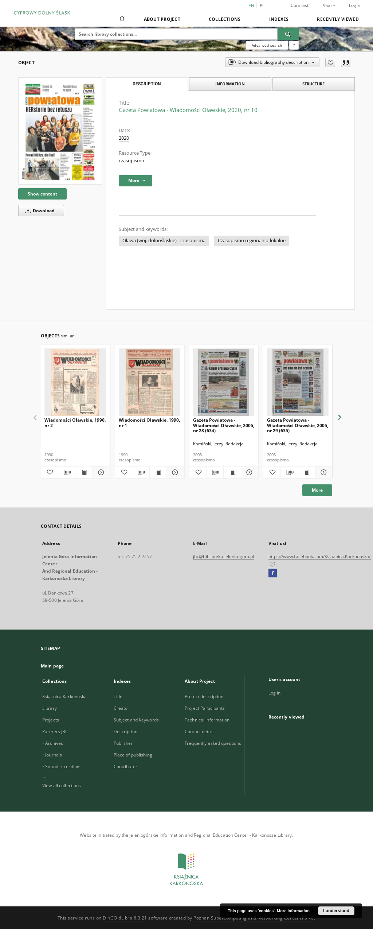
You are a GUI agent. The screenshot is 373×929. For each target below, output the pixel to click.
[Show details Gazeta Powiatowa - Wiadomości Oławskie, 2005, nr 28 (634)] (248, 472)
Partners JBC (55, 731)
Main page (52, 666)
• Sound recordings (62, 766)
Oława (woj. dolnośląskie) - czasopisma (163, 240)
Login (354, 5)
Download (39, 210)
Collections (225, 19)
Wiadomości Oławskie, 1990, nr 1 (149, 422)
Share (329, 6)
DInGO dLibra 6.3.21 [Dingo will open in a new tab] (125, 918)
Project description (204, 696)
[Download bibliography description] (66, 472)
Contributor (125, 766)
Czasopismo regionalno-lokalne (252, 240)
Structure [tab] (313, 83)
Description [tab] (147, 83)
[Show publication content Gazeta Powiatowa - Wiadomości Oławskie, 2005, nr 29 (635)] (306, 472)
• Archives (52, 743)
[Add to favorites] (330, 62)
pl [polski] (262, 5)
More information (293, 911)
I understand (336, 910)
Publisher (123, 743)
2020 (124, 138)
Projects (50, 720)
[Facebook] (272, 573)
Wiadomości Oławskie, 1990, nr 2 (75, 422)
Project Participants (205, 708)
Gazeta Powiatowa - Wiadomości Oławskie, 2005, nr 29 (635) (297, 425)
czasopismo (131, 161)
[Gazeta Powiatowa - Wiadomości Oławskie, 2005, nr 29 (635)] (297, 382)
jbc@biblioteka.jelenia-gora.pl (223, 556)
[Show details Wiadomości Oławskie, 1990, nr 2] (99, 472)
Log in (274, 693)
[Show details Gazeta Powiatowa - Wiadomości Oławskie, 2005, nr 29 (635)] (322, 472)
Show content (42, 194)
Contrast (300, 5)
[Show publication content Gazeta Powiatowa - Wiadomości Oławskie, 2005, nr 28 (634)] (232, 472)
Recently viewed (338, 19)
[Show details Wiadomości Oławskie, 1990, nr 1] (174, 472)
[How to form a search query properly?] (294, 45)
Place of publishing (133, 755)
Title (118, 696)
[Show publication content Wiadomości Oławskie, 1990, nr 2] (83, 472)
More (317, 490)
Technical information (207, 720)
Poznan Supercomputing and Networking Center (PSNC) (254, 918)
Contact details (200, 731)
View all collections (61, 785)
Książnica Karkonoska (64, 696)
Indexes (279, 19)
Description (125, 731)
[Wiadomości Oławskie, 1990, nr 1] (149, 382)
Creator (122, 708)
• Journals (52, 755)
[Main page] (121, 19)
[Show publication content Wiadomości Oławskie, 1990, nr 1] (158, 472)
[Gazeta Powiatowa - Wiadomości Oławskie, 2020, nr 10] (60, 131)
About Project (162, 19)
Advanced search (267, 45)
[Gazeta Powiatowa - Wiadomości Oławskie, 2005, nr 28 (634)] (223, 382)
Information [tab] (230, 83)
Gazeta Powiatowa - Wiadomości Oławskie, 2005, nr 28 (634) (223, 425)
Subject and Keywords (136, 720)
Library (49, 708)
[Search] (288, 34)
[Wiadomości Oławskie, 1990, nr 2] (75, 382)
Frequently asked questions (213, 743)
